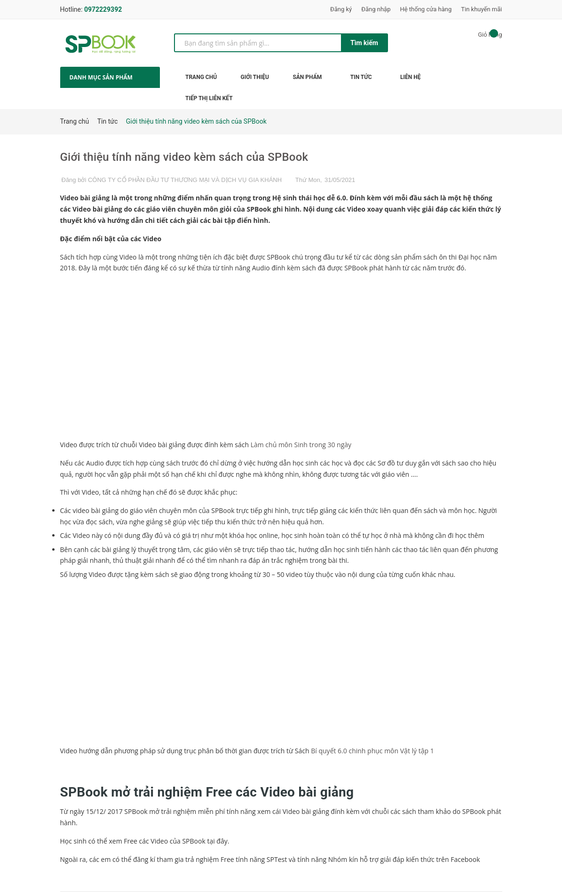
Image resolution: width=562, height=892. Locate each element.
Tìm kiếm (364, 43)
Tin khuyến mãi (481, 9)
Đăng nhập (375, 9)
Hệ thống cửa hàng (425, 9)
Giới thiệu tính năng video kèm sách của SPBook (184, 157)
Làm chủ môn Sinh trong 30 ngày (301, 444)
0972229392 (103, 9)
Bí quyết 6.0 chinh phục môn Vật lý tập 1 (372, 750)
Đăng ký (341, 9)
